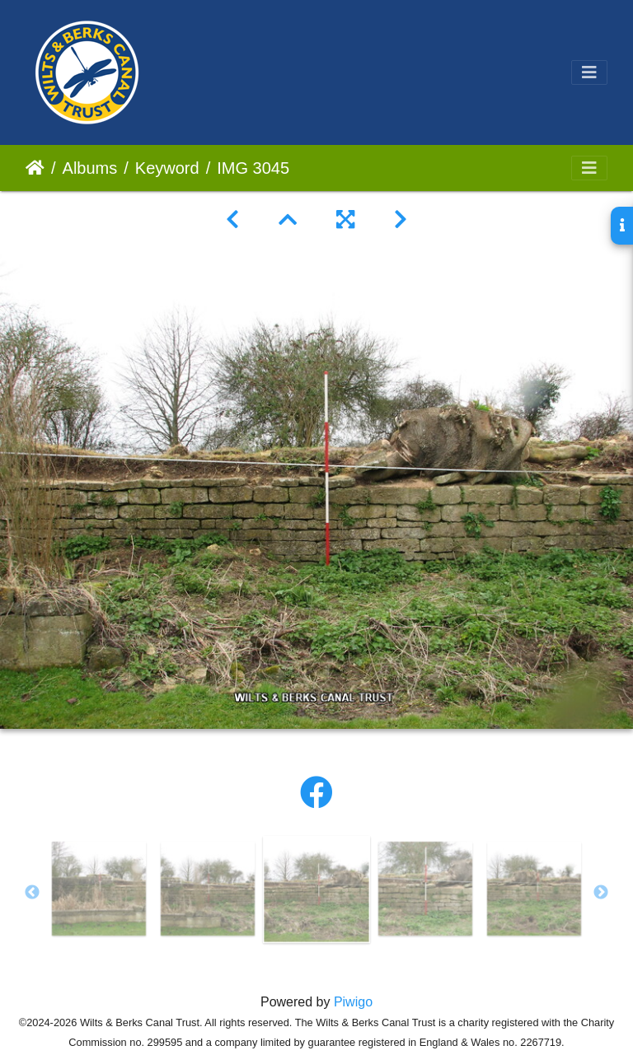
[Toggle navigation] (589, 72)
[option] (99, 888)
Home (35, 168)
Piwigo (353, 1002)
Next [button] (601, 893)
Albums (90, 168)
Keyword (167, 168)
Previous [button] (32, 893)
